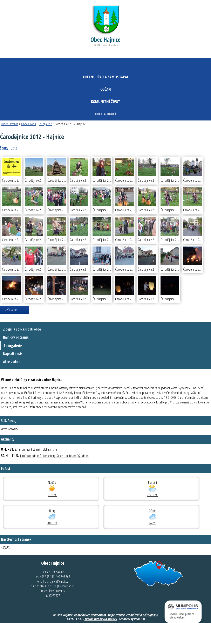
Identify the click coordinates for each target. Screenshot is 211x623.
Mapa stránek (115, 615)
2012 (14, 148)
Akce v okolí (11, 361)
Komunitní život (105, 101)
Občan (105, 89)
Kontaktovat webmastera (90, 615)
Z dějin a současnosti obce (22, 329)
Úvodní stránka (9, 124)
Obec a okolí (105, 113)
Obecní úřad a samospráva (105, 76)
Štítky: (4, 148)
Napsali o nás (12, 353)
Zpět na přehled (14, 310)
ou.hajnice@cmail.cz (56, 581)
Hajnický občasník (15, 337)
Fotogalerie (45, 124)
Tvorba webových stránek (100, 619)
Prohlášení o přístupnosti (142, 615)
